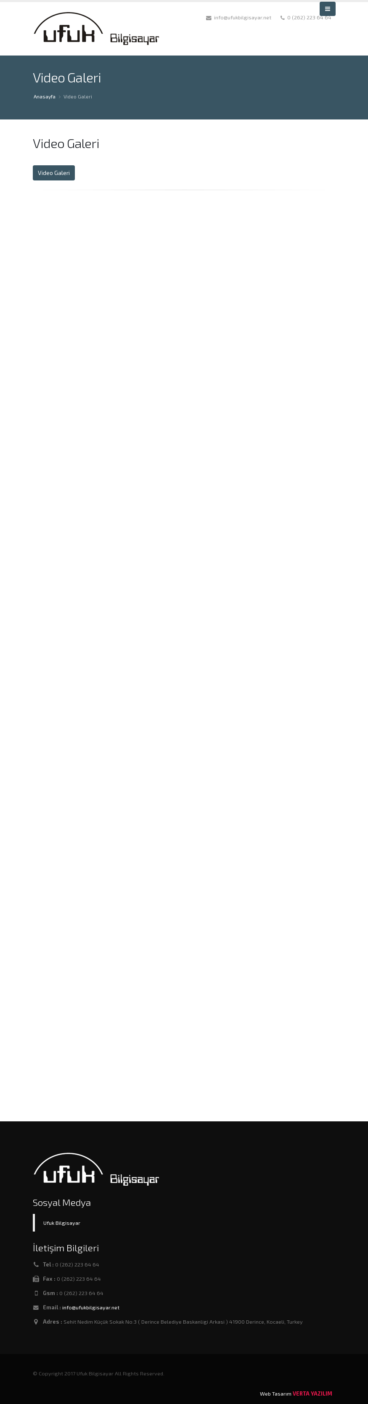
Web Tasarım (275, 1393)
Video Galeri (54, 172)
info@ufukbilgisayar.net (90, 1307)
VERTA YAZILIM (312, 1393)
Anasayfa (45, 96)
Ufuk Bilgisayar (61, 1222)
